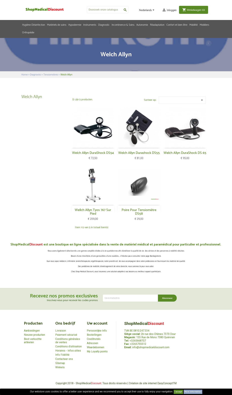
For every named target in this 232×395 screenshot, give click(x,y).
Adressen (92, 343)
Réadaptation (157, 25)
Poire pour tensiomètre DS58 (139, 211)
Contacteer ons (64, 359)
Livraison (60, 330)
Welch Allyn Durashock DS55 (139, 153)
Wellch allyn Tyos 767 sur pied (93, 211)
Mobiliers (204, 25)
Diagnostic (104, 25)
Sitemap (60, 363)
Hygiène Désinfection (33, 25)
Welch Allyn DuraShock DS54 (93, 153)
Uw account (97, 323)
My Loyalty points (97, 351)
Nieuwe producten (34, 334)
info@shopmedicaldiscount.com (150, 347)
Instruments (89, 25)
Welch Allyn (31, 96)
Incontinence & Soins (123, 25)
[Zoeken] (107, 9)
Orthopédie (28, 32)
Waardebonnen (95, 347)
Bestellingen (94, 334)
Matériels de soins (56, 25)
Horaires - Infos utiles (68, 350)
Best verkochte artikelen (33, 340)
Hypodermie (74, 25)
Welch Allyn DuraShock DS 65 (185, 153)
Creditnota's (93, 339)
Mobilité (193, 25)
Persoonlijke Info (97, 330)
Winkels (60, 367)
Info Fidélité (62, 354)
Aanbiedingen (32, 330)
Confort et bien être (176, 25)
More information (193, 391)
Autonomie (142, 25)
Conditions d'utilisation (68, 346)
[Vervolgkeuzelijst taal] (147, 10)
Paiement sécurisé (66, 334)
